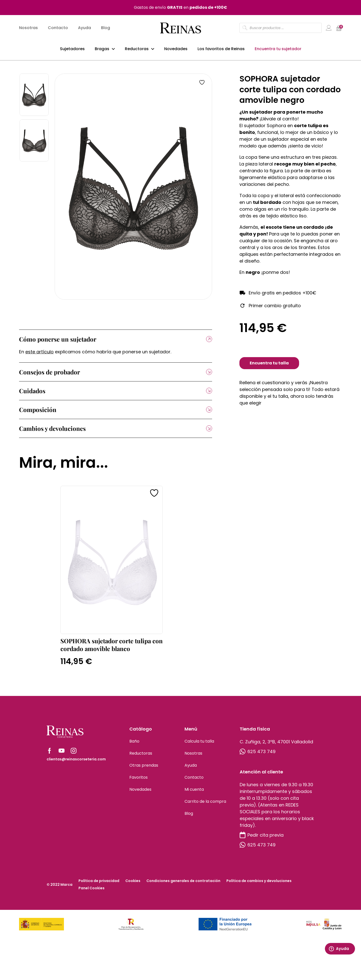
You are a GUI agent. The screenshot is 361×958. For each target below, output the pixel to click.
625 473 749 (258, 755)
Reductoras (137, 50)
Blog (105, 29)
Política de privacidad (98, 884)
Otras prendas (143, 769)
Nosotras (28, 29)
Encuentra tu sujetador (278, 50)
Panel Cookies (91, 891)
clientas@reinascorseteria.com (76, 762)
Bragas (102, 50)
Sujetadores (72, 50)
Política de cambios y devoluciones (259, 884)
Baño (134, 745)
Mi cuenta (194, 793)
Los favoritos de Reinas (221, 50)
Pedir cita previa (262, 838)
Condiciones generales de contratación (183, 884)
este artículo (39, 355)
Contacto (58, 29)
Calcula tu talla (199, 745)
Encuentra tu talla (269, 366)
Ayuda (84, 29)
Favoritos (138, 781)
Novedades (176, 50)
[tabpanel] (133, 190)
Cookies (132, 884)
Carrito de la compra (205, 805)
